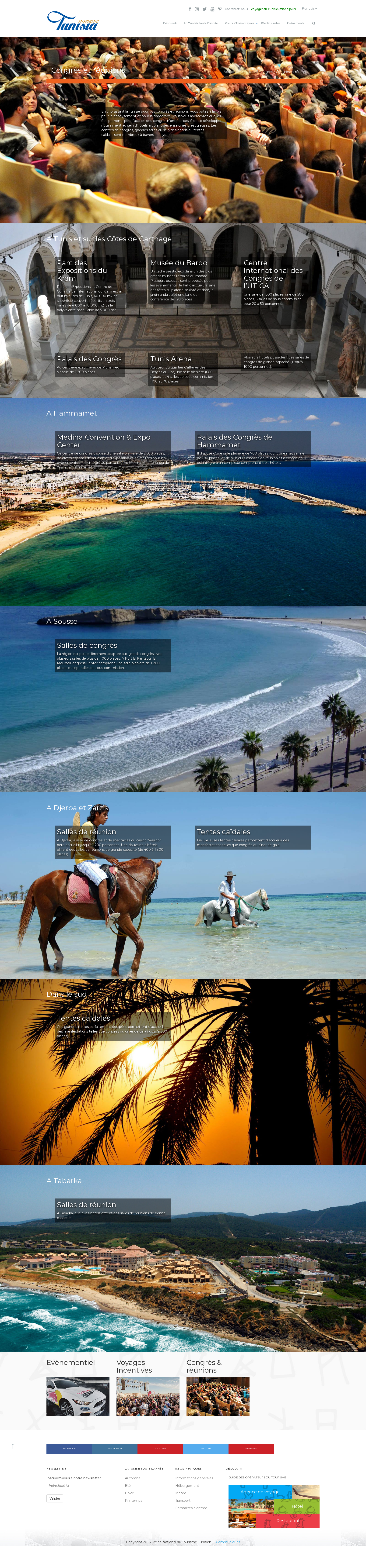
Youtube (160, 1446)
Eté (128, 1483)
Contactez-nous (231, 9)
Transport (182, 1498)
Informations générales (194, 1476)
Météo (180, 1491)
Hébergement (187, 1483)
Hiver (129, 1491)
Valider (54, 1496)
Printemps (133, 1498)
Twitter (206, 1446)
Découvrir (170, 23)
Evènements (295, 23)
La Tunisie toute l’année (201, 23)
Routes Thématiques (239, 23)
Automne (133, 1476)
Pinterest (251, 1446)
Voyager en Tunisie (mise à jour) (269, 9)
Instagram (115, 1446)
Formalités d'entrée (191, 1506)
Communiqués (228, 1540)
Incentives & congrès (255, 70)
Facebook (69, 1446)
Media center (270, 23)
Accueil (229, 70)
